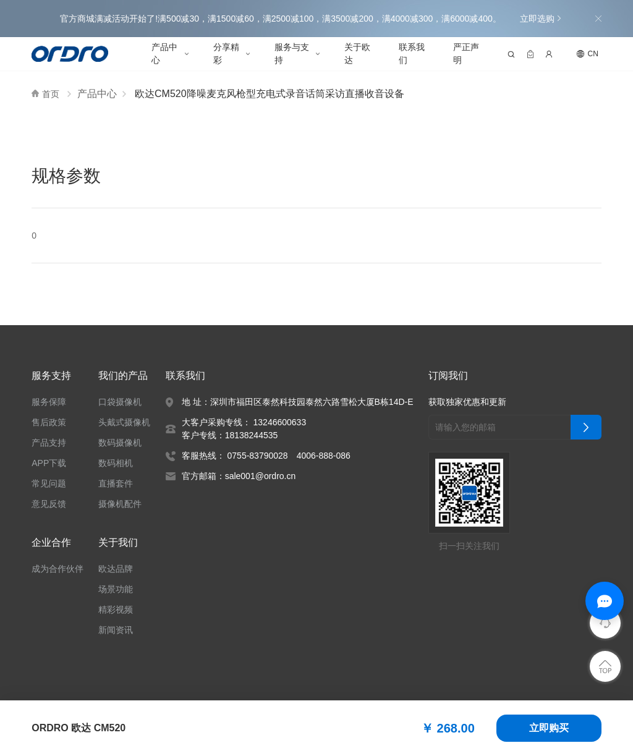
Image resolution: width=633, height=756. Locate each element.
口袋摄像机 (120, 401)
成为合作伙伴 (57, 568)
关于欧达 (357, 53)
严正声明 (466, 53)
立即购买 (549, 728)
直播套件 (116, 483)
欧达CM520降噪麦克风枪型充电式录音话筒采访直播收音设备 (268, 94)
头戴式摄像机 (125, 422)
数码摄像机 (120, 442)
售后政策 (49, 422)
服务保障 (49, 401)
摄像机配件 (120, 503)
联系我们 (412, 53)
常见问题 (49, 483)
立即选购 (539, 18)
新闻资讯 (116, 630)
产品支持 (49, 442)
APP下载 (48, 463)
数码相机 (116, 463)
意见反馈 (49, 503)
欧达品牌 (116, 568)
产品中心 (164, 53)
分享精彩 (226, 53)
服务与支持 (292, 53)
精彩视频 (116, 609)
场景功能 (116, 589)
